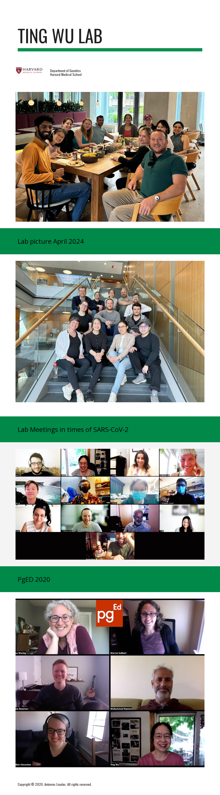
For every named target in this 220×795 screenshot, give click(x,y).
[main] (110, 38)
